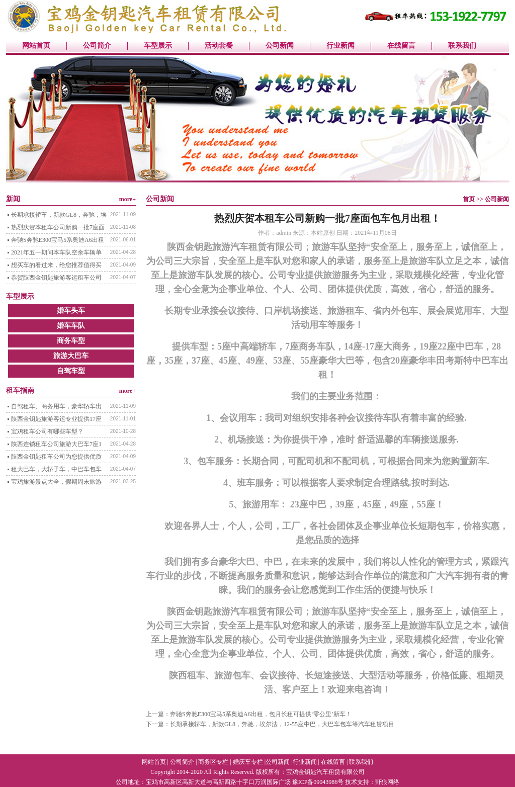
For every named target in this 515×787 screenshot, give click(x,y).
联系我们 (462, 45)
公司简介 (97, 45)
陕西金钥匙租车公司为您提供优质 (56, 456)
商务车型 (71, 340)
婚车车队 (71, 325)
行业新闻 (340, 45)
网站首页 (36, 45)
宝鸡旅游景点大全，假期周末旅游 (56, 481)
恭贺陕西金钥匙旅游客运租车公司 (56, 277)
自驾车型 (71, 371)
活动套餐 (219, 45)
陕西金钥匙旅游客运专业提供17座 (56, 418)
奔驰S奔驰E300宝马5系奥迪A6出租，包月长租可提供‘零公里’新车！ (261, 714)
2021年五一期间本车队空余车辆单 (56, 252)
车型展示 (158, 45)
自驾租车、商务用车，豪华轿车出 (56, 406)
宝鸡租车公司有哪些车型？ (47, 431)
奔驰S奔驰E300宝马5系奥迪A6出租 (57, 239)
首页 (469, 199)
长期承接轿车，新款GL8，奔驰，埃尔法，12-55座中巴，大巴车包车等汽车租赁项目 (282, 724)
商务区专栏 (213, 761)
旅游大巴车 (71, 356)
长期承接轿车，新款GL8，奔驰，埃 (59, 214)
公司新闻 (280, 45)
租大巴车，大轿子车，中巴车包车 (56, 469)
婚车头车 (71, 310)
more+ (127, 199)
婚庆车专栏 (248, 761)
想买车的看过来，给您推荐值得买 (56, 265)
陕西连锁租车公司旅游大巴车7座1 (56, 444)
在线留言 (401, 45)
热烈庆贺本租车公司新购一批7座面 (58, 227)
